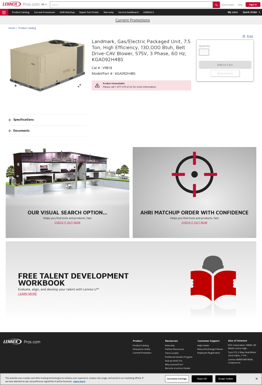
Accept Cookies (225, 378)
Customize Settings (177, 378)
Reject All (202, 378)
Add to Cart (225, 65)
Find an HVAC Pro (173, 360)
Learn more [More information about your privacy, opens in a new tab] (79, 381)
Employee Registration (208, 352)
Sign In (253, 4)
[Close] (256, 378)
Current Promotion (142, 352)
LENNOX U (148, 12)
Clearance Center (141, 349)
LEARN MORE (27, 293)
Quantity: (204, 45)
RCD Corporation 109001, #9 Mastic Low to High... (242, 347)
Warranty (109, 12)
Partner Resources (174, 349)
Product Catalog (20, 12)
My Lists (233, 12)
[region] (131, 379)
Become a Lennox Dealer (177, 368)
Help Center (203, 345)
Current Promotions (44, 12)
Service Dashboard (128, 12)
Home (11, 28)
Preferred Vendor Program (178, 356)
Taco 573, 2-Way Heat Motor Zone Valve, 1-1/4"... (242, 354)
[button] (216, 5)
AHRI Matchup (67, 12)
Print (247, 36)
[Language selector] (42, 4)
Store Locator (227, 4)
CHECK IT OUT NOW (67, 222)
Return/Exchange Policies (210, 349)
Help (240, 4)
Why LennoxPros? (174, 364)
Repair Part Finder (89, 12)
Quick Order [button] (250, 12)
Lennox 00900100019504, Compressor (240, 361)
